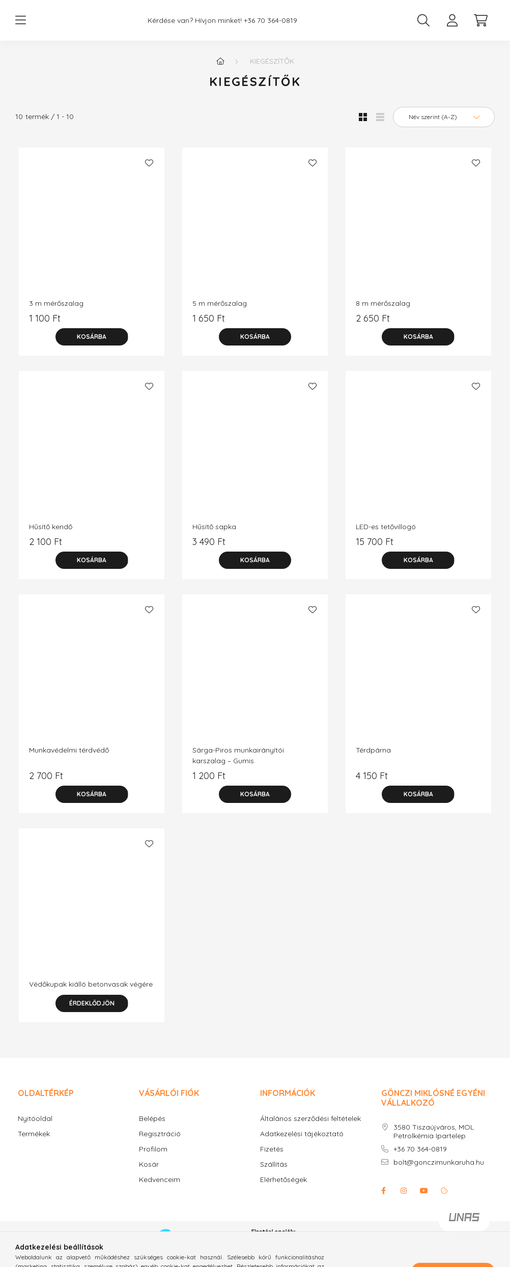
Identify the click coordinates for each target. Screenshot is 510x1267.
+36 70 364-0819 (420, 1159)
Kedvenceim (159, 1190)
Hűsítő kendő (50, 536)
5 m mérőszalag (219, 313)
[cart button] (480, 25)
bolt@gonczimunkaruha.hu (438, 1172)
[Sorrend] (444, 127)
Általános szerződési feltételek (310, 1129)
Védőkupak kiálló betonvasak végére (91, 994)
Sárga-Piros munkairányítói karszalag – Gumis (238, 765)
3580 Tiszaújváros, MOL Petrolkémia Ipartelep (433, 1141)
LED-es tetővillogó (386, 536)
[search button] (423, 25)
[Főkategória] (220, 71)
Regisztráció (160, 1144)
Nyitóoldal (35, 1129)
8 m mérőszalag (383, 313)
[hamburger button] (20, 25)
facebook (383, 1201)
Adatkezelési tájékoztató (302, 1144)
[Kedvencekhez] (149, 173)
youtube (424, 1201)
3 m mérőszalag (56, 313)
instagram (403, 1201)
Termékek (34, 1144)
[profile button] (452, 25)
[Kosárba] (91, 347)
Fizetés (272, 1159)
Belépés (152, 1129)
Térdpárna (373, 760)
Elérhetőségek (283, 1190)
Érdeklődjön (92, 1013)
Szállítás (274, 1174)
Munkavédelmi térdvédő (69, 760)
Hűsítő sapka (214, 536)
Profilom (153, 1159)
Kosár (149, 1174)
